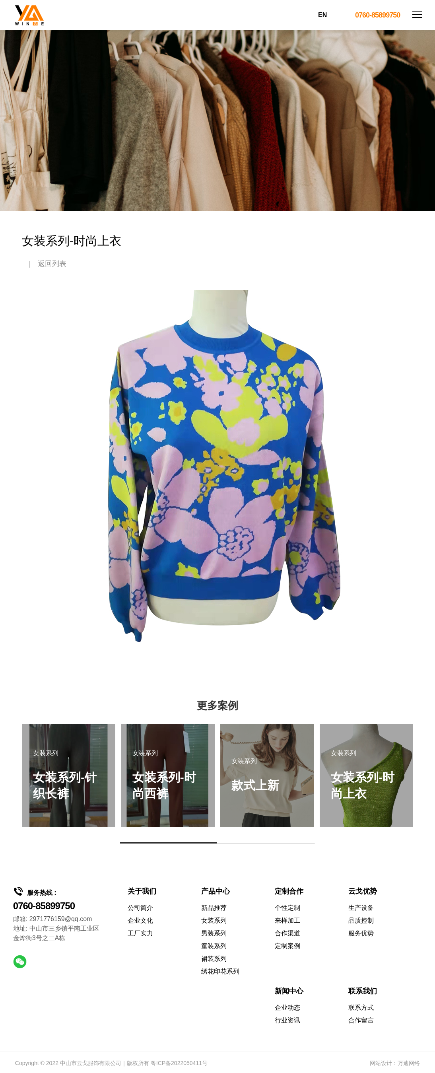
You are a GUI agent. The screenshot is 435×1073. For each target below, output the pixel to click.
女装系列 (214, 920)
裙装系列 (214, 958)
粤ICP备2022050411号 (179, 1063)
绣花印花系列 (220, 971)
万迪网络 (409, 1063)
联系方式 (361, 1007)
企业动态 (287, 1007)
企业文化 (140, 920)
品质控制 (361, 920)
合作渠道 (287, 933)
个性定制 (287, 907)
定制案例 (287, 946)
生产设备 (361, 907)
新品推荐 (214, 907)
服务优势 (361, 933)
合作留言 (361, 1020)
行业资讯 (287, 1020)
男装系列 (214, 933)
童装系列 (214, 946)
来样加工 (287, 920)
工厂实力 (140, 933)
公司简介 (140, 907)
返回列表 (52, 264)
